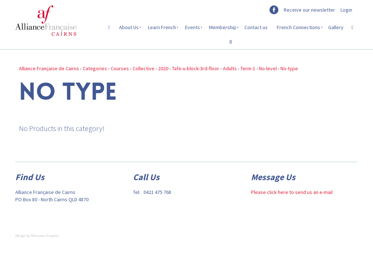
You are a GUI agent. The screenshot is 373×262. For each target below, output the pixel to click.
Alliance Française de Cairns (49, 68)
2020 (163, 68)
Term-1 (247, 68)
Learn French (162, 27)
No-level (268, 68)
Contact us (256, 27)
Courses (120, 68)
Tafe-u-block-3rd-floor (195, 68)
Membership (222, 27)
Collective (143, 68)
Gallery (335, 27)
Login (346, 10)
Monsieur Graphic (45, 235)
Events (192, 27)
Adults (230, 68)
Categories (95, 68)
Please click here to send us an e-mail (292, 192)
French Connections (298, 27)
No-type (289, 68)
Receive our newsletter (309, 10)
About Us (129, 27)
